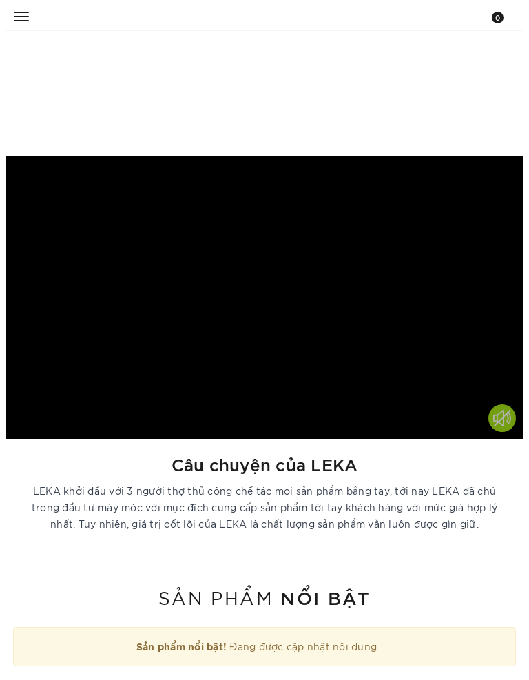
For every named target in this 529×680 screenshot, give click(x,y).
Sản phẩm (264, 596)
